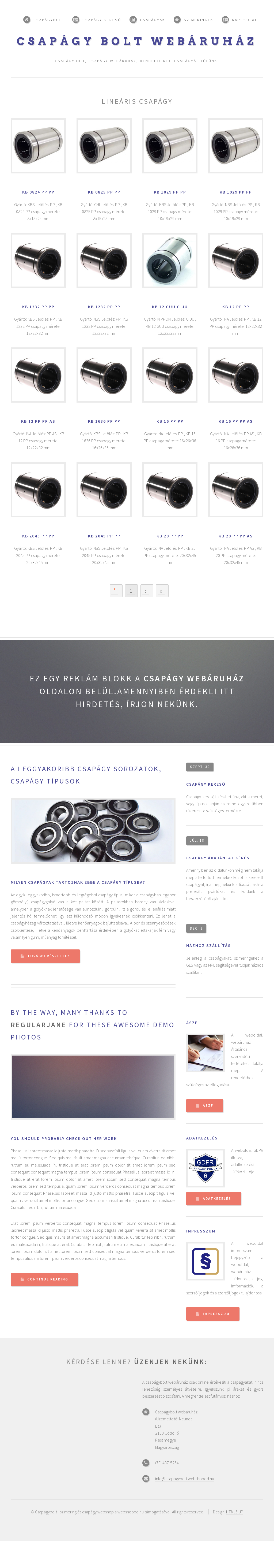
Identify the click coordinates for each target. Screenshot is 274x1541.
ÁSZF (192, 1022)
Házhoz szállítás (208, 945)
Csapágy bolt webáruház (137, 41)
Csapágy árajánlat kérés (218, 857)
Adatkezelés (202, 1138)
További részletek (48, 956)
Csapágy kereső (206, 784)
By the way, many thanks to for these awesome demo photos (93, 1024)
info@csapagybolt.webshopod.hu (184, 1478)
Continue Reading (47, 1279)
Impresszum (200, 1231)
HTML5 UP (234, 1511)
